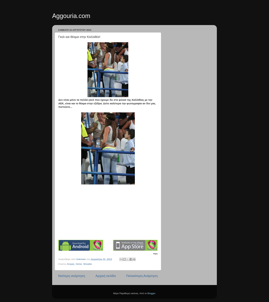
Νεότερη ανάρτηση (71, 276)
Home (79, 264)
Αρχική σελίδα (106, 276)
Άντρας (70, 264)
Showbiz (87, 264)
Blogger (151, 293)
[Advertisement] (108, 213)
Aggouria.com (71, 15)
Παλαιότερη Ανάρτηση (142, 276)
